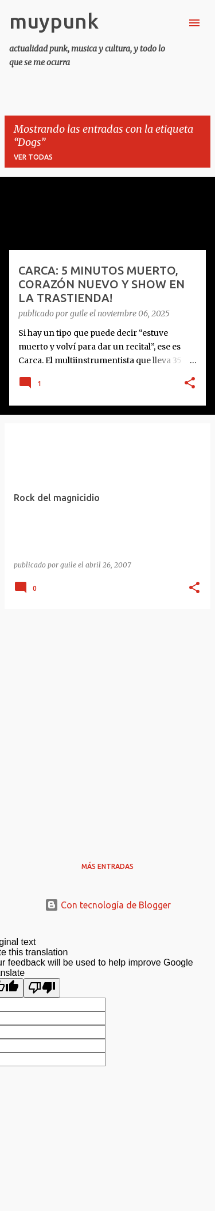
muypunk (54, 21)
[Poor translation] (42, 988)
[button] (190, 384)
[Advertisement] (107, 725)
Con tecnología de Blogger (108, 905)
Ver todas (33, 157)
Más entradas (107, 866)
